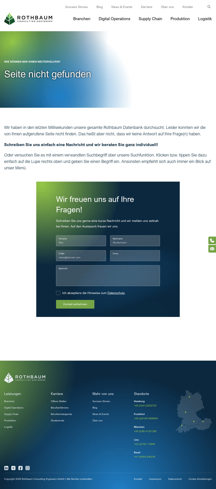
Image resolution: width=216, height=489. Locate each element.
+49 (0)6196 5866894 (146, 418)
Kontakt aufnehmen (75, 304)
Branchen (81, 18)
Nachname (118, 238)
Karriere (146, 7)
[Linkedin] (6, 468)
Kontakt (188, 7)
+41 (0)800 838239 (144, 456)
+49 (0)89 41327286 (145, 431)
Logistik (205, 18)
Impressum (155, 478)
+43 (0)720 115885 (144, 444)
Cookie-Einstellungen (200, 478)
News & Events (121, 7)
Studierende (57, 420)
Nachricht (63, 268)
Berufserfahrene (60, 407)
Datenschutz (116, 293)
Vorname (63, 238)
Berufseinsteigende (61, 414)
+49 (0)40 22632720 (145, 405)
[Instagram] (28, 468)
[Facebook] (20, 468)
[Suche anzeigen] (209, 7)
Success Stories (76, 7)
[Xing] (13, 468)
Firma (115, 253)
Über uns (167, 7)
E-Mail (61, 253)
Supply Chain (150, 18)
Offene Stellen (58, 401)
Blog (99, 7)
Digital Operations (114, 18)
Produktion (180, 18)
